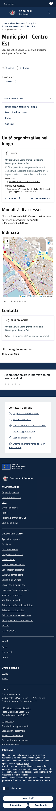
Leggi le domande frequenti (26, 413)
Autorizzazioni (8, 559)
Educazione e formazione (13, 585)
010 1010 (23, 715)
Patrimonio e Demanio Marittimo (17, 605)
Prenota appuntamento (24, 431)
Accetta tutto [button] (41, 805)
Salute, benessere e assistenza (16, 615)
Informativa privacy (11, 744)
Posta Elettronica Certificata (15, 711)
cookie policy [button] (23, 763)
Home (4, 23)
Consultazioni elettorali (13, 569)
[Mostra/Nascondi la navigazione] (3, 12)
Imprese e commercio (12, 595)
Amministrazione (10, 549)
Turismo (5, 625)
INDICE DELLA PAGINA (28, 98)
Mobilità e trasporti (11, 600)
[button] (28, 264)
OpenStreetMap (36, 296)
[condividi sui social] (8, 68)
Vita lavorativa (9, 630)
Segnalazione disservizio (13, 730)
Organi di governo (10, 492)
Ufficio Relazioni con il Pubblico (16, 708)
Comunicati (7, 652)
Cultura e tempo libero (12, 574)
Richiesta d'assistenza (12, 735)
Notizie (5, 657)
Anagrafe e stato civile (12, 554)
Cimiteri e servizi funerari (13, 564)
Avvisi (4, 647)
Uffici (4, 502)
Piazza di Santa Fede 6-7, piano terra (24, 181)
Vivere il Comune (17, 23)
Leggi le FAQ (8, 721)
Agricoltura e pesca (11, 539)
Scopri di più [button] (28, 798)
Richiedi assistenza (22, 419)
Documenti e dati (10, 523)
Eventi (5, 678)
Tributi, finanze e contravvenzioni (17, 620)
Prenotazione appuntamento (15, 726)
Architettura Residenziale (12, 26)
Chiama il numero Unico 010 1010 (29, 425)
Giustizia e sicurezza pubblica (15, 590)
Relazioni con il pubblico (13, 610)
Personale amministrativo (14, 517)
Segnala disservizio (22, 437)
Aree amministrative (11, 497)
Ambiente (6, 544)
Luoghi (31, 23)
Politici (5, 512)
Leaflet (23, 296)
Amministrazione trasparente (16, 740)
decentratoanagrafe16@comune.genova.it (28, 336)
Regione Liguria (9, 3)
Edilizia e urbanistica (11, 580)
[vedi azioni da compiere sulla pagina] (23, 68)
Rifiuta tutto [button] (15, 805)
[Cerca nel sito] (48, 12)
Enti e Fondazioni (10, 507)
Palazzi (30, 26)
